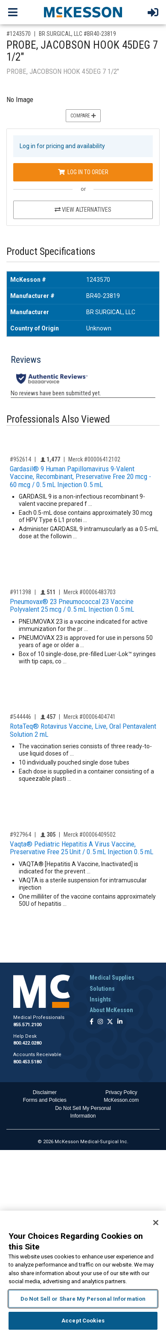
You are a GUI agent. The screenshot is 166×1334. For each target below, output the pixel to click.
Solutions (102, 988)
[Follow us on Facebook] (91, 1022)
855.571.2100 (27, 1025)
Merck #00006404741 (90, 716)
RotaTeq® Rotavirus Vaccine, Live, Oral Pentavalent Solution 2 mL (83, 730)
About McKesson (111, 1010)
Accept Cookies (83, 1320)
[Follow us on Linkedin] (119, 1022)
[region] (83, 1272)
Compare (83, 116)
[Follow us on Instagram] (100, 1022)
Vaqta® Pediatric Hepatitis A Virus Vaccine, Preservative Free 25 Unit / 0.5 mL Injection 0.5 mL (81, 848)
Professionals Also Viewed (58, 419)
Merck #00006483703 (90, 592)
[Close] (155, 1222)
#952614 (20, 459)
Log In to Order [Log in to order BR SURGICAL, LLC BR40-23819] (83, 172)
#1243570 (18, 33)
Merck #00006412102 (94, 459)
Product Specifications (50, 251)
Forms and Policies (45, 1100)
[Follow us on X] (110, 1022)
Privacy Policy (121, 1092)
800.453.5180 (27, 1062)
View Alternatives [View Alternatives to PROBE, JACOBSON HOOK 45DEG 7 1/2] (83, 209)
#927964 (20, 834)
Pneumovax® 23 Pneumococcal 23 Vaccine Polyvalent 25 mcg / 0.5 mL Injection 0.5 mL (72, 605)
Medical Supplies (112, 977)
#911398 (20, 592)
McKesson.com (121, 1100)
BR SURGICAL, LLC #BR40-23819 (77, 33)
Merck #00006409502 (90, 834)
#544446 (20, 716)
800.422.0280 (27, 1043)
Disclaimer (45, 1092)
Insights (100, 999)
